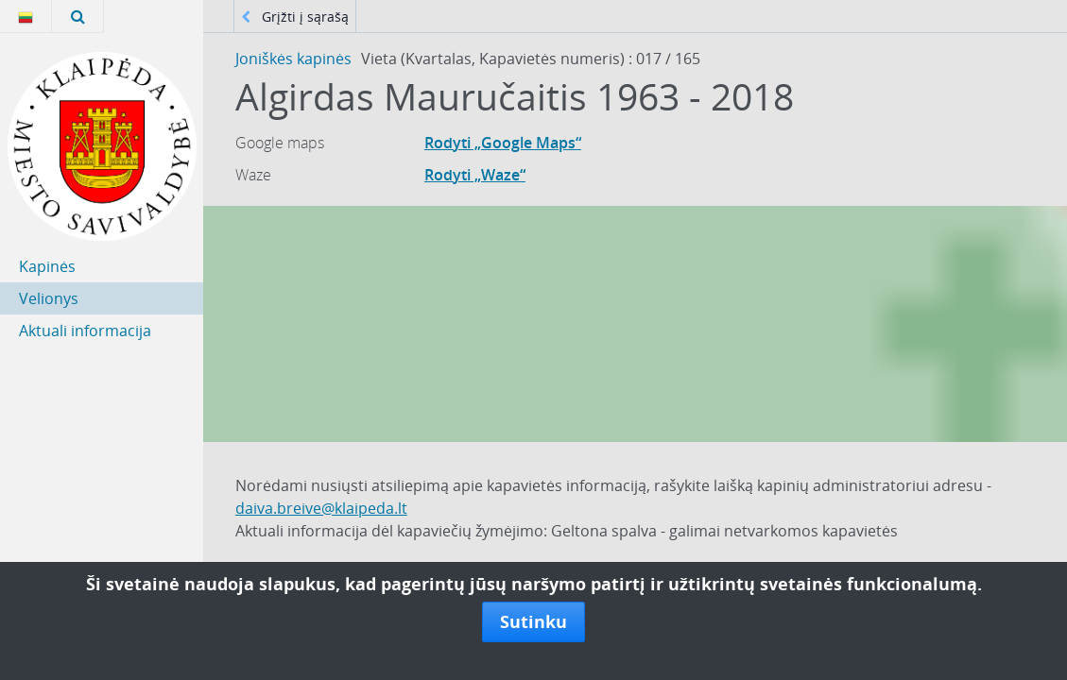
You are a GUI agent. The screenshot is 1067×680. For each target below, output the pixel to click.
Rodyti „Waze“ (474, 174)
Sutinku (533, 621)
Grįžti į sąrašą (294, 17)
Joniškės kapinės (293, 58)
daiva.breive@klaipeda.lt (321, 508)
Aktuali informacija (85, 330)
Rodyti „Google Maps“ (502, 142)
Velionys (48, 298)
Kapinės (47, 266)
